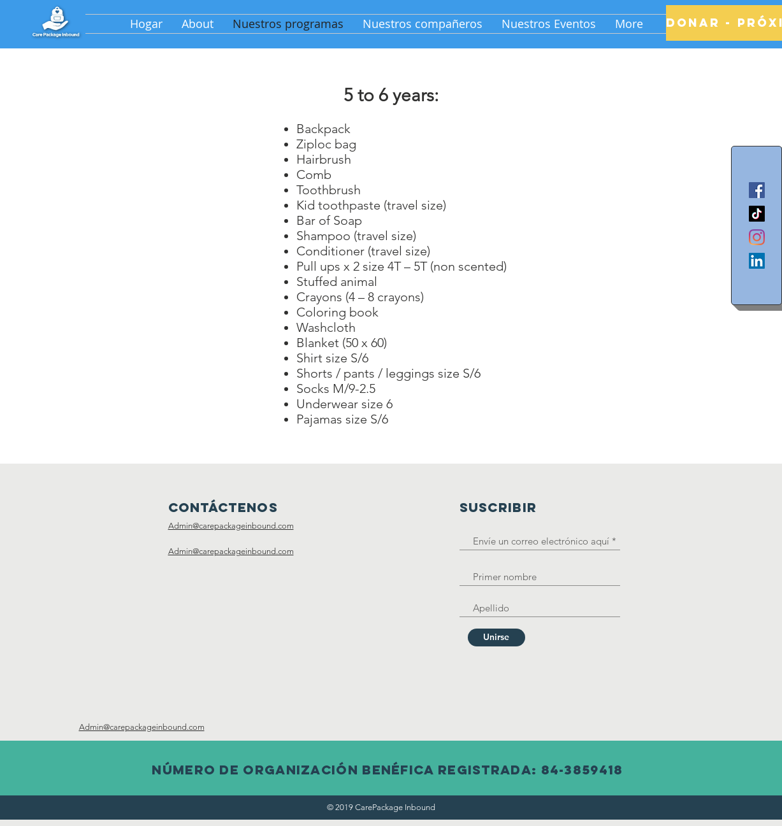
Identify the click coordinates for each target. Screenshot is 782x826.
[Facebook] (757, 190)
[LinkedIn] (757, 261)
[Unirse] (496, 637)
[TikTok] (757, 214)
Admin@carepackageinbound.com (231, 525)
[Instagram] (757, 237)
